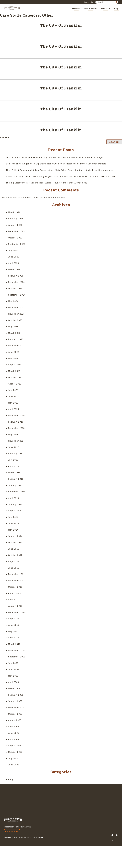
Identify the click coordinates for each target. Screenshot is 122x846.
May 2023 (13, 327)
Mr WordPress (9, 198)
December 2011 (16, 574)
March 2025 (14, 269)
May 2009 (13, 676)
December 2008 (16, 708)
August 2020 (14, 384)
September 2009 (16, 657)
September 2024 (16, 295)
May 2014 (13, 530)
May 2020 (13, 403)
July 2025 (13, 250)
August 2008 (14, 720)
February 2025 (16, 276)
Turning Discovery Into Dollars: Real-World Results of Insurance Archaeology (46, 183)
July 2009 (13, 663)
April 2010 (13, 638)
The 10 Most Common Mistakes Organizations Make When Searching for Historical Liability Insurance (59, 170)
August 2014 (14, 511)
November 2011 (16, 581)
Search (5, 138)
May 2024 (13, 301)
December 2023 (16, 308)
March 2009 (14, 688)
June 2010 (13, 625)
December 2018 (16, 428)
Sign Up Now (12, 832)
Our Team (105, 8)
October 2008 (15, 714)
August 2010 (14, 619)
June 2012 (13, 568)
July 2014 (13, 517)
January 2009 (15, 701)
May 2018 (13, 435)
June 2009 (13, 669)
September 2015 (16, 492)
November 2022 (16, 346)
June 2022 (13, 352)
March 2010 (14, 644)
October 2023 (15, 320)
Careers (115, 841)
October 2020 (15, 377)
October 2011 (15, 587)
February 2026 (16, 219)
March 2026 (14, 212)
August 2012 (14, 562)
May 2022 (13, 358)
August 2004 (14, 746)
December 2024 (16, 282)
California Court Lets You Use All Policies (43, 198)
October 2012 (15, 555)
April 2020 (13, 409)
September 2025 (16, 244)
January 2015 (15, 504)
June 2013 (13, 549)
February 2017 (16, 454)
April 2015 (13, 498)
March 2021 (14, 371)
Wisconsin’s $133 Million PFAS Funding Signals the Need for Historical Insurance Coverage (54, 157)
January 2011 (15, 606)
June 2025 (13, 257)
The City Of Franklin (61, 25)
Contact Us (88, 2)
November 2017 (16, 441)
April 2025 (13, 263)
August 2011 (14, 593)
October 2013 (15, 542)
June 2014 (13, 523)
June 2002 (13, 765)
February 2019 (16, 422)
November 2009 (16, 650)
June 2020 (13, 396)
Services (76, 8)
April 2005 (13, 739)
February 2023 (16, 339)
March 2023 (14, 333)
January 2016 (15, 485)
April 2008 (13, 727)
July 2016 (13, 460)
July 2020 (13, 390)
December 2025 (16, 231)
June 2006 (13, 733)
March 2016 (14, 473)
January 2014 (15, 536)
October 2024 (15, 289)
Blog (116, 8)
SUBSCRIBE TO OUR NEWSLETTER (17, 827)
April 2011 (13, 600)
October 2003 (15, 752)
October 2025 (15, 238)
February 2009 (16, 695)
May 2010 (13, 631)
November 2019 (16, 416)
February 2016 (16, 479)
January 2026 (15, 225)
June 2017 (13, 447)
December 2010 (16, 612)
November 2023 (16, 314)
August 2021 (14, 365)
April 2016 (13, 466)
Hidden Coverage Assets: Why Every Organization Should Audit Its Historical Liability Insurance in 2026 (61, 176)
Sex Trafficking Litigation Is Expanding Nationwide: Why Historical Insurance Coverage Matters (56, 164)
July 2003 (13, 758)
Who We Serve (91, 8)
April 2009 (13, 682)
